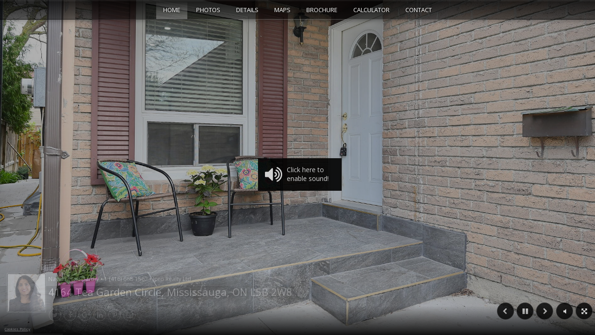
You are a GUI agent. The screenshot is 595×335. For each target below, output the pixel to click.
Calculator (371, 10)
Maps (282, 10)
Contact (418, 10)
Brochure (321, 10)
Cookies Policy (17, 328)
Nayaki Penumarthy (119, 279)
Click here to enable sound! (297, 174)
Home (171, 10)
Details (247, 10)
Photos (208, 10)
